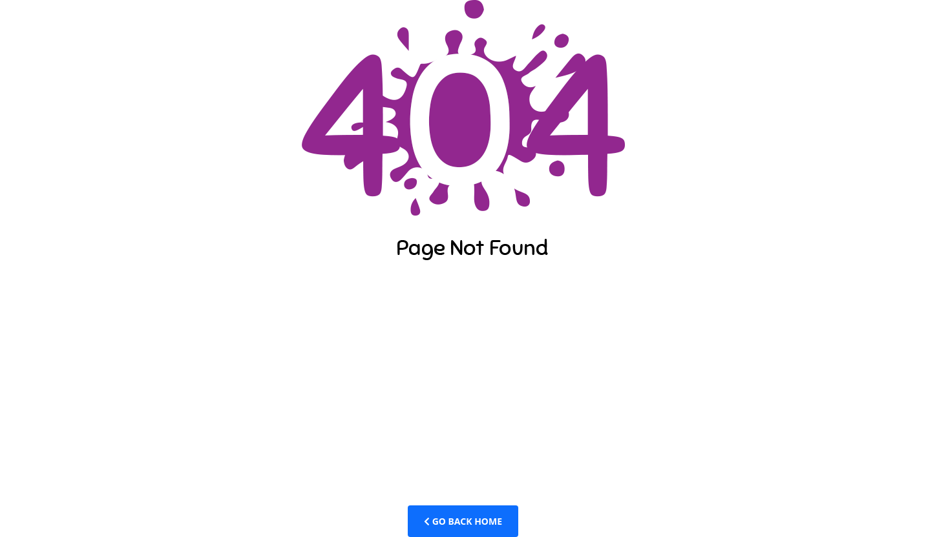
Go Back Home (463, 521)
